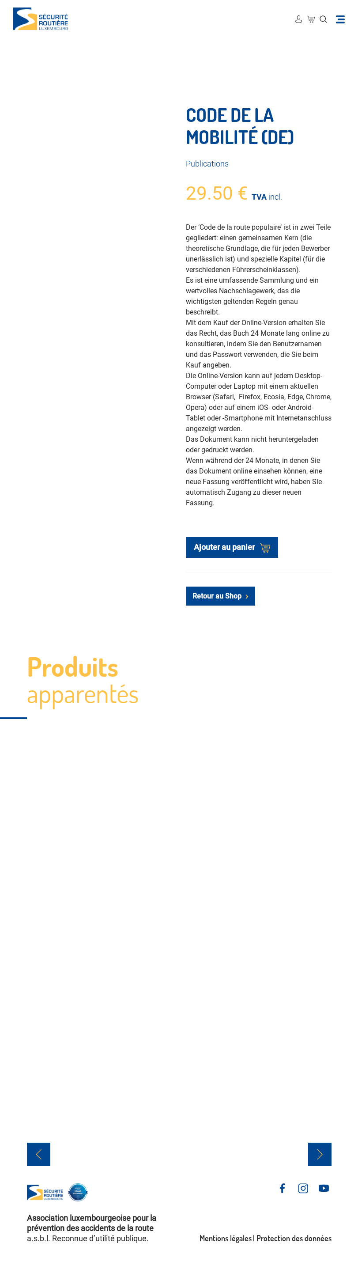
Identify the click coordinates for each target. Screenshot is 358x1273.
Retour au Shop (220, 596)
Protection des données (294, 1238)
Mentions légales (226, 1238)
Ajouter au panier (232, 547)
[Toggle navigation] (340, 18)
